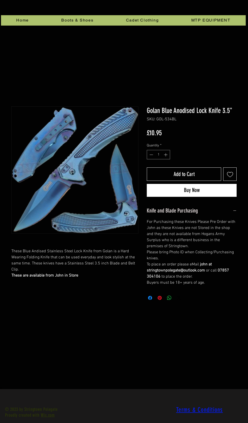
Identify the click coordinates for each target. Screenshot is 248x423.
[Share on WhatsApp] (169, 298)
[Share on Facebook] (150, 298)
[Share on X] (179, 298)
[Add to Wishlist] (230, 174)
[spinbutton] (158, 154)
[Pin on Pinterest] (160, 298)
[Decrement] (151, 154)
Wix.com (48, 415)
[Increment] (166, 154)
